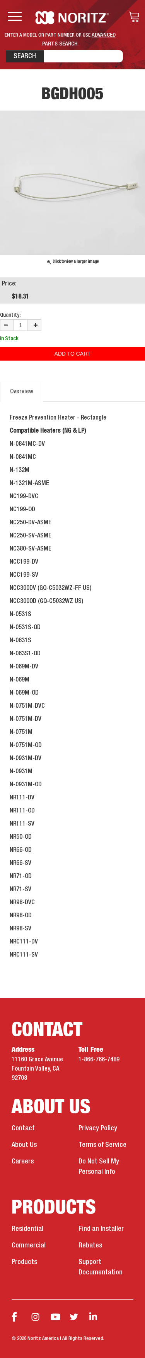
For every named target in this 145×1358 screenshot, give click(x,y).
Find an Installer (101, 1229)
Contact (23, 1128)
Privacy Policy (97, 1128)
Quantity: (10, 315)
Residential (27, 1229)
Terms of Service (102, 1145)
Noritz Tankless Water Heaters (72, 18)
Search (25, 56)
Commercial (29, 1245)
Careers (23, 1161)
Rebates (90, 1245)
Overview (21, 391)
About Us (24, 1145)
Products (24, 1262)
